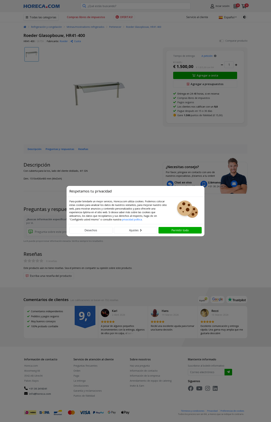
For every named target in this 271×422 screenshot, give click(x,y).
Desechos (91, 230)
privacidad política (132, 219)
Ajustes (135, 230)
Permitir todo (180, 230)
